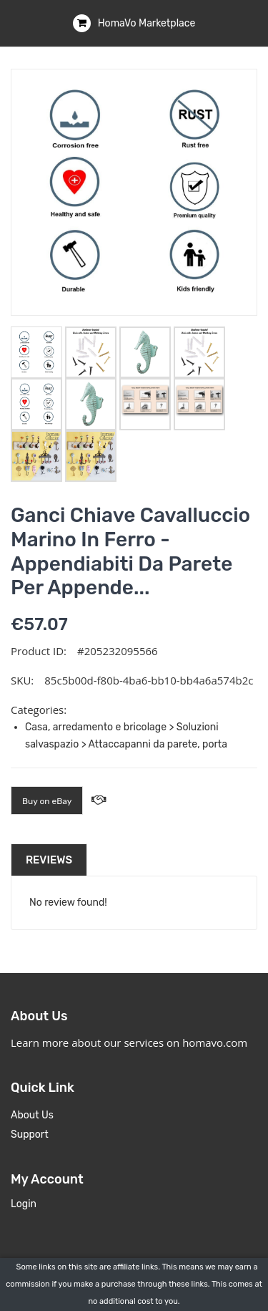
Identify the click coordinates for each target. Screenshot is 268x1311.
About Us (32, 1115)
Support (30, 1134)
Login (23, 1204)
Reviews (49, 859)
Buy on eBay (46, 801)
